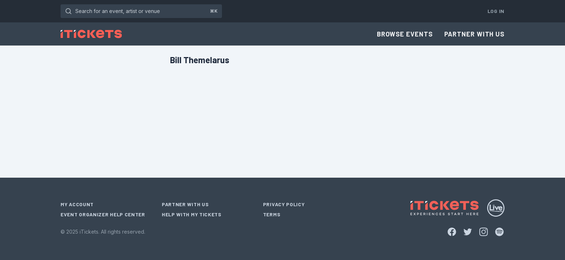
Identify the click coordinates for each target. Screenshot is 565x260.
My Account (77, 204)
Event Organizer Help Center (103, 214)
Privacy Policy (284, 204)
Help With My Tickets (192, 214)
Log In (496, 11)
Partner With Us (474, 34)
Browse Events (405, 34)
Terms (272, 214)
